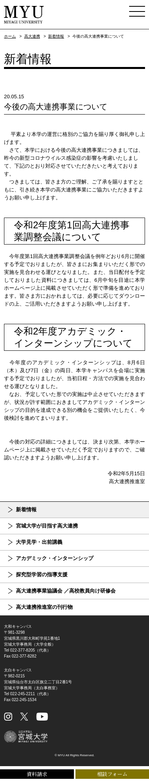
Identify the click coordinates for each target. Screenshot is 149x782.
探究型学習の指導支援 (42, 574)
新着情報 (56, 36)
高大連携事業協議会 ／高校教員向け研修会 (66, 591)
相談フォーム (112, 774)
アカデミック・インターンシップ (54, 558)
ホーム (10, 36)
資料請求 (37, 774)
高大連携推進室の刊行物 (44, 607)
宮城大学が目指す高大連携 (47, 526)
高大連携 (32, 36)
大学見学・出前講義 (39, 542)
